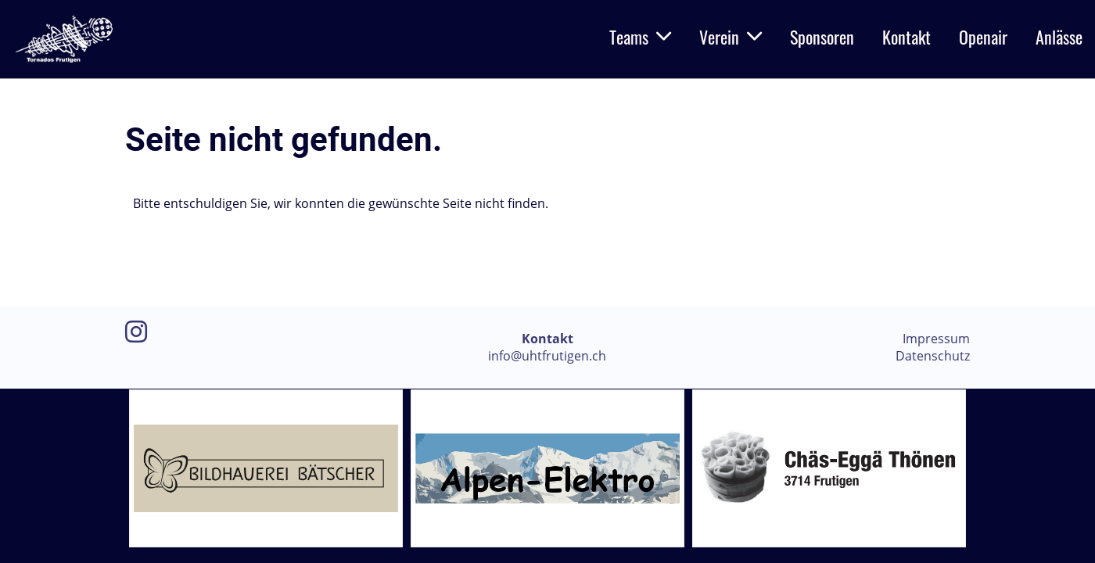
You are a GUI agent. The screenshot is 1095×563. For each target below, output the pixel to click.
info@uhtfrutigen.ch (547, 355)
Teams (640, 36)
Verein (730, 36)
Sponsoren (822, 36)
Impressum (936, 338)
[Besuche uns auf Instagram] (136, 331)
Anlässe (1059, 36)
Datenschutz (933, 355)
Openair (983, 36)
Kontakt (906, 36)
